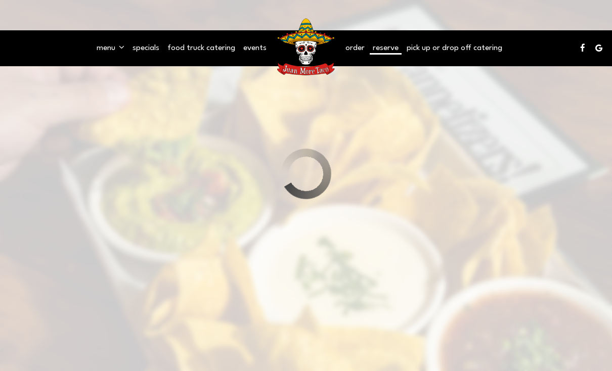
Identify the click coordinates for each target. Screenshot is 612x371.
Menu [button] (110, 47)
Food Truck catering (201, 48)
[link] (306, 48)
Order (355, 48)
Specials (146, 48)
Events (255, 48)
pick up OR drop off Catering (454, 48)
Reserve (386, 48)
